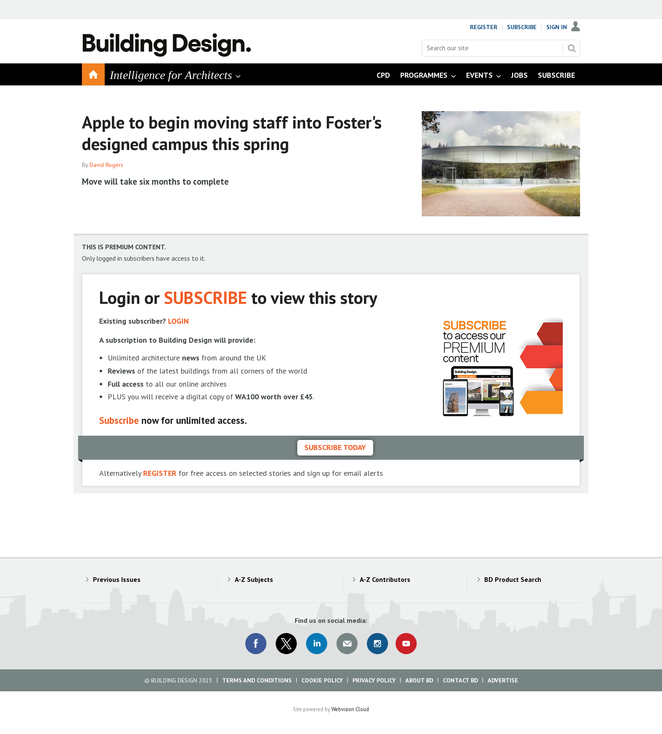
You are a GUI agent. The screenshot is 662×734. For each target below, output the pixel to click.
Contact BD (460, 680)
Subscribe (522, 27)
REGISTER (159, 473)
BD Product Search (512, 579)
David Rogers (106, 165)
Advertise (503, 680)
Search (571, 48)
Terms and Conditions (257, 680)
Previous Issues (117, 579)
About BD (419, 680)
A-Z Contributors (385, 579)
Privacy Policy (374, 680)
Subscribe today (335, 447)
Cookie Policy (322, 680)
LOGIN (178, 321)
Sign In (556, 27)
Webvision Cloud (350, 709)
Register (483, 27)
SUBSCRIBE (205, 297)
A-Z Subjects (254, 579)
